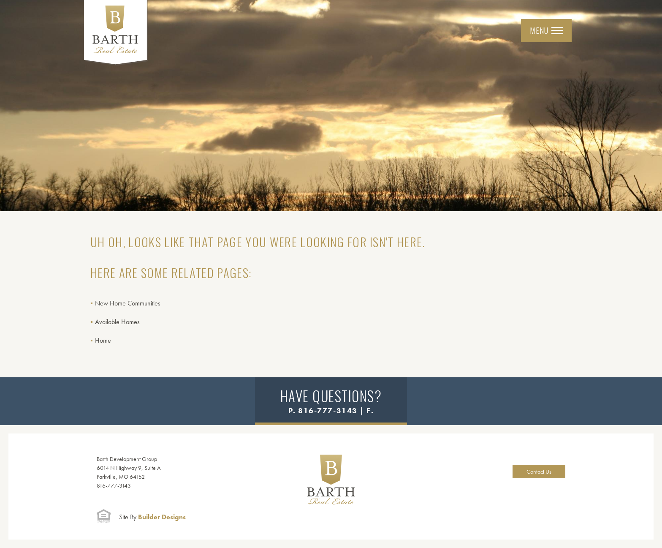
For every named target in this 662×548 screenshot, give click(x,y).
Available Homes (117, 321)
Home (103, 340)
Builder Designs (152, 517)
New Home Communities (127, 303)
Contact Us (538, 471)
